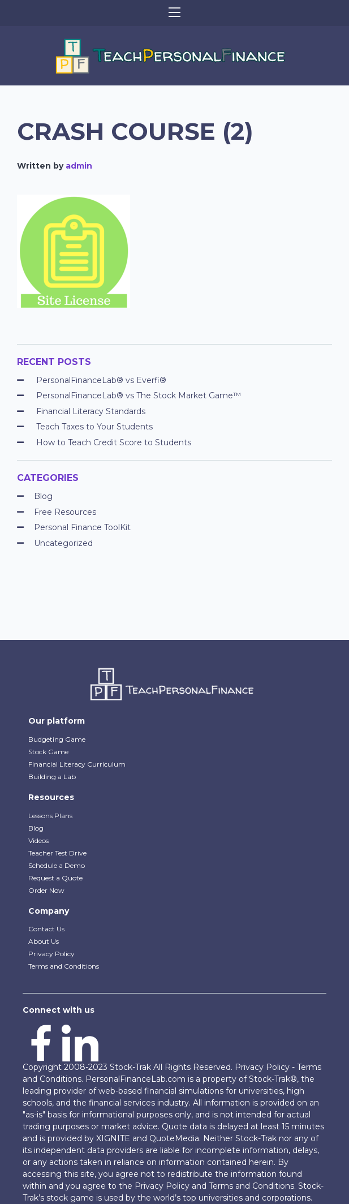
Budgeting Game (56, 739)
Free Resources (65, 512)
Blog (43, 496)
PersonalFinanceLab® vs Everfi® (101, 380)
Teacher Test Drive (57, 853)
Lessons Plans (50, 815)
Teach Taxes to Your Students (94, 427)
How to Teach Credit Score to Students (113, 442)
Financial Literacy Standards (90, 411)
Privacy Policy (51, 953)
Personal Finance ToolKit (82, 527)
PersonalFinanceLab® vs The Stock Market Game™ (138, 395)
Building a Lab (52, 776)
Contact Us (46, 928)
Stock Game (48, 751)
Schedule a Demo (56, 865)
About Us (43, 941)
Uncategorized (63, 543)
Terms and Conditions (63, 966)
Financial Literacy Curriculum (77, 764)
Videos (38, 840)
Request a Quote (55, 878)
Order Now (46, 890)
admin (79, 166)
